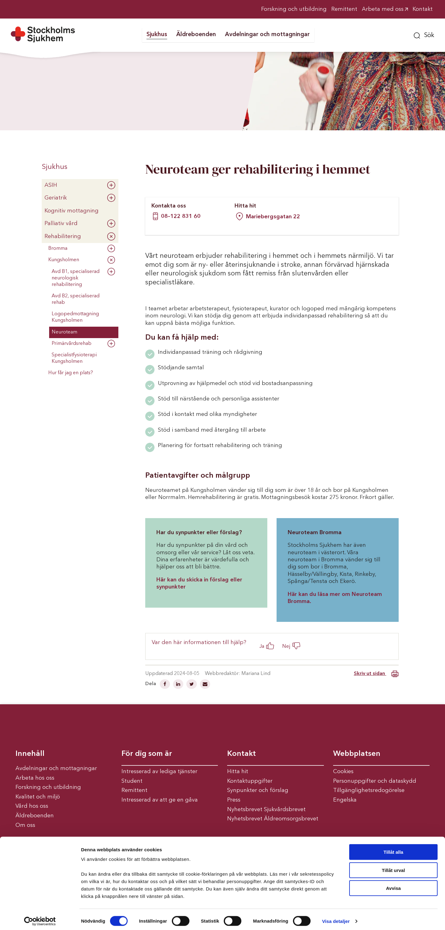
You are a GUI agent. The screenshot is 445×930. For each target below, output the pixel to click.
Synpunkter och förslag (257, 790)
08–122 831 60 (181, 216)
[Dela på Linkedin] (178, 684)
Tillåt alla (393, 848)
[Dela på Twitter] (192, 684)
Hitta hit (237, 771)
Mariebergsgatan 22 (268, 217)
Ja (261, 646)
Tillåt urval (393, 866)
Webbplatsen (356, 754)
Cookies (343, 771)
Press (233, 800)
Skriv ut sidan (376, 674)
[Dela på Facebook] (165, 684)
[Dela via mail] (205, 684)
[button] (424, 34)
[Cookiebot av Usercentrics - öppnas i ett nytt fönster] (40, 918)
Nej (286, 646)
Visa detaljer (336, 917)
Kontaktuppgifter (250, 781)
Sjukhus (54, 167)
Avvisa (393, 884)
